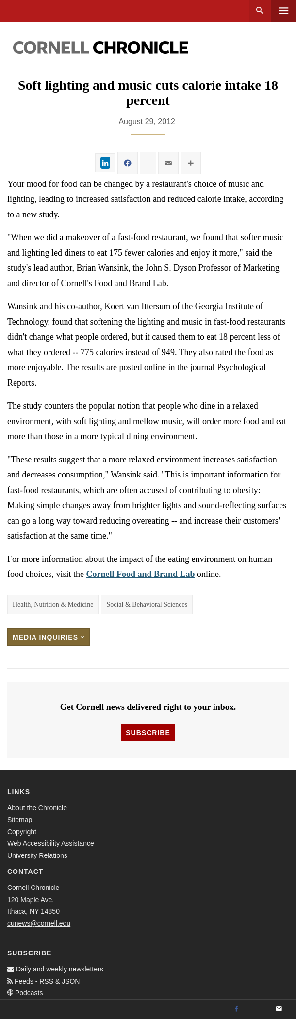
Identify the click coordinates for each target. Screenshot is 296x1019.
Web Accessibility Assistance (50, 843)
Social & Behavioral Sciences (146, 604)
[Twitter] (257, 1009)
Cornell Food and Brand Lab (140, 574)
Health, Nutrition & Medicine (53, 604)
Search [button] (260, 11)
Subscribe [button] (148, 733)
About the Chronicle (37, 808)
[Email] (279, 1009)
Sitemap (19, 819)
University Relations (37, 855)
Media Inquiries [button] (48, 637)
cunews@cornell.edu (38, 923)
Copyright (21, 832)
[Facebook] (236, 1009)
